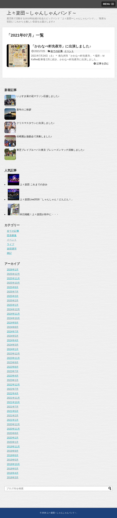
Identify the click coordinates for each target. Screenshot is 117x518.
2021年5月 (13, 411)
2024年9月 (13, 322)
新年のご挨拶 (24, 109)
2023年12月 (13, 353)
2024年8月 (13, 327)
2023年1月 (13, 380)
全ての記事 (57, 51)
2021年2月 (13, 415)
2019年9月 (13, 451)
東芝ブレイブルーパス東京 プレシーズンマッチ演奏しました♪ (50, 150)
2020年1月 (13, 442)
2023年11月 (13, 358)
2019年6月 (13, 455)
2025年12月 (13, 274)
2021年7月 (13, 406)
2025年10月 (13, 283)
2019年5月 (13, 460)
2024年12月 (13, 309)
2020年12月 (13, 424)
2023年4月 (13, 375)
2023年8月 (13, 367)
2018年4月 (13, 473)
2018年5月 (13, 468)
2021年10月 (13, 402)
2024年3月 (13, 345)
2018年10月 (13, 464)
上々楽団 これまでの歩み (33, 184)
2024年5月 (13, 336)
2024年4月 (13, 340)
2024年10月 (13, 318)
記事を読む (103, 63)
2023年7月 (13, 371)
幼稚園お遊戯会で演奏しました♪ (34, 136)
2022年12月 (13, 384)
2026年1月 (13, 269)
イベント (69, 51)
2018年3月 (13, 477)
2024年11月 (13, 314)
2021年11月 (13, 398)
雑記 (9, 253)
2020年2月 (13, 437)
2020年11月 (13, 429)
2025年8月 (13, 287)
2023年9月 (13, 362)
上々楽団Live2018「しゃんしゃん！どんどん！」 (47, 199)
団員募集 (12, 235)
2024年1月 (13, 349)
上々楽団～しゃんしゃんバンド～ (42, 12)
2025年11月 (13, 278)
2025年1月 (13, 305)
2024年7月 (13, 331)
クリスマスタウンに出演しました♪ (35, 123)
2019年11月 (13, 446)
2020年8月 (13, 433)
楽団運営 (12, 248)
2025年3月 (13, 296)
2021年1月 (13, 420)
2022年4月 (13, 393)
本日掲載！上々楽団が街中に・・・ (39, 214)
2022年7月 (13, 389)
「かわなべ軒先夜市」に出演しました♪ (61, 46)
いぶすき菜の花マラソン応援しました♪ (38, 96)
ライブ (10, 244)
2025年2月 (13, 300)
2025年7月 (13, 291)
